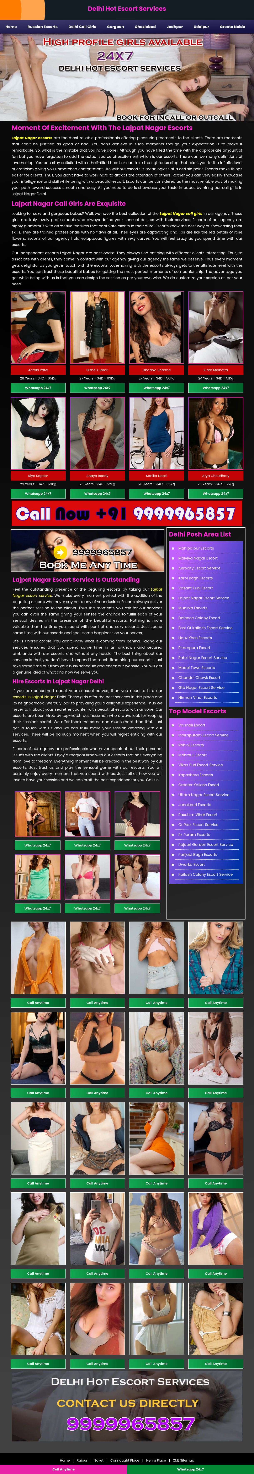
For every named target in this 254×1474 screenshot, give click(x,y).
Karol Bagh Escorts (195, 578)
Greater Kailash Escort (198, 784)
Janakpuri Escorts (194, 804)
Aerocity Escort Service (199, 568)
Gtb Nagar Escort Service (201, 687)
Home (11, 26)
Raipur (82, 1460)
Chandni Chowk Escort (199, 677)
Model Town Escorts (196, 667)
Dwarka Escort (191, 864)
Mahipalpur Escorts (196, 548)
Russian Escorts (43, 26)
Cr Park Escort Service (198, 824)
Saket (99, 1460)
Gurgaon (115, 26)
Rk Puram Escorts (194, 834)
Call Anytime (38, 1002)
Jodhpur (174, 26)
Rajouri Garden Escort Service (205, 844)
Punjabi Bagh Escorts (197, 854)
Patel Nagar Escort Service (202, 657)
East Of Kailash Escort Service (205, 627)
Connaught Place (124, 1460)
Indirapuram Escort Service (203, 735)
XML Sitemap (183, 1460)
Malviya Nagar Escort (198, 558)
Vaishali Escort (191, 725)
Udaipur (201, 26)
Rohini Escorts (191, 745)
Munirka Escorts (192, 608)
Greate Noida (232, 26)
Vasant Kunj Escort (195, 588)
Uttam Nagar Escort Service (203, 794)
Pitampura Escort (194, 647)
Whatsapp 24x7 (38, 388)
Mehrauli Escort (192, 755)
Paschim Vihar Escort (197, 814)
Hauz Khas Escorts (195, 637)
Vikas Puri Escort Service (200, 764)
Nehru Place (156, 1460)
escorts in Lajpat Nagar (34, 696)
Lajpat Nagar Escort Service (203, 598)
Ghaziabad (145, 26)
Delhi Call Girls (82, 26)
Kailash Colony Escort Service (205, 874)
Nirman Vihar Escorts (197, 697)
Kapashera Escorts (195, 774)
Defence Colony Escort (199, 617)
